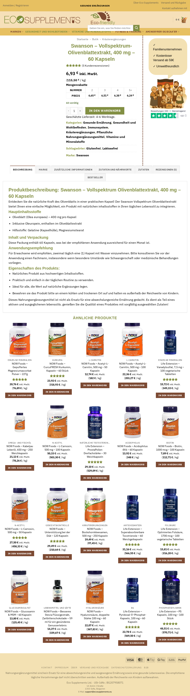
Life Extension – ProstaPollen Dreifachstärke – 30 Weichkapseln (95, 451)
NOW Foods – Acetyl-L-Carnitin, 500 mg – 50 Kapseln (95, 367)
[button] (16, 5)
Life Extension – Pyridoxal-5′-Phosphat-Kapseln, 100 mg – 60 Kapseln (132, 617)
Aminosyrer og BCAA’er (163, 31)
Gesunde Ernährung (97, 122)
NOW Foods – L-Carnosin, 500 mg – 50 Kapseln (20, 530)
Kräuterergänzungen (114, 39)
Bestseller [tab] (95, 177)
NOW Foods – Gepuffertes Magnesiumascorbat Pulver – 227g (19, 369)
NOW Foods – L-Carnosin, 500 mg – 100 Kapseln (57, 447)
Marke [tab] (43, 169)
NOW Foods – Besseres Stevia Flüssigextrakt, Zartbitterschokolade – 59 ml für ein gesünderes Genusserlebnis (57, 618)
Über (74, 667)
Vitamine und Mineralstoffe (93, 31)
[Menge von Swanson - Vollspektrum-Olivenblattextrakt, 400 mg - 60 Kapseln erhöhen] (80, 111)
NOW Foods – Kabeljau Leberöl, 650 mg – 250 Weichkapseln (19, 449)
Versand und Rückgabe (173, 2)
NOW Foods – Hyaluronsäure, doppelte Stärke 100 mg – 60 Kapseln (95, 617)
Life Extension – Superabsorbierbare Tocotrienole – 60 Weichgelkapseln (132, 534)
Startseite (82, 39)
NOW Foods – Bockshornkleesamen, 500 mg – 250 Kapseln (95, 532)
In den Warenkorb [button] (20, 395)
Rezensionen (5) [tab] (166, 169)
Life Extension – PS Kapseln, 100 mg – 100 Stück (170, 615)
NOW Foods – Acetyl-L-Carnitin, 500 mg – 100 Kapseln (132, 367)
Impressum (62, 667)
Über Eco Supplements (145, 2)
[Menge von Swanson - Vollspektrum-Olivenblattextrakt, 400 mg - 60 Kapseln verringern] (68, 111)
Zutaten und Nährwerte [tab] (115, 169)
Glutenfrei (93, 148)
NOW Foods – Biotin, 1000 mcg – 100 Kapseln (170, 447)
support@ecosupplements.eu (98, 691)
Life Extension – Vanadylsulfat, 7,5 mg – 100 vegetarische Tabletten (170, 369)
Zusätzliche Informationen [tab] (73, 169)
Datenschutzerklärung (126, 667)
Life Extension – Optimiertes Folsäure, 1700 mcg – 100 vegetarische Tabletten (170, 534)
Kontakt (46, 667)
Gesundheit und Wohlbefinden (47, 31)
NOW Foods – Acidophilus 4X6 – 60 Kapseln (132, 447)
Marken (16, 31)
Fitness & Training (129, 31)
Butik (95, 39)
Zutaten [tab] (143, 169)
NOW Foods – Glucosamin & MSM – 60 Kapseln (20, 613)
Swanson (82, 155)
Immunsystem (98, 127)
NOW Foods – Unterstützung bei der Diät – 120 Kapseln (57, 532)
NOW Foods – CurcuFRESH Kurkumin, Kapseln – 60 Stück (57, 367)
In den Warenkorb (105, 110)
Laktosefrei (110, 148)
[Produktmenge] (74, 111)
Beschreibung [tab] (22, 169)
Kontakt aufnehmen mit (174, 8)
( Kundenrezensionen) (95, 65)
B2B (146, 667)
